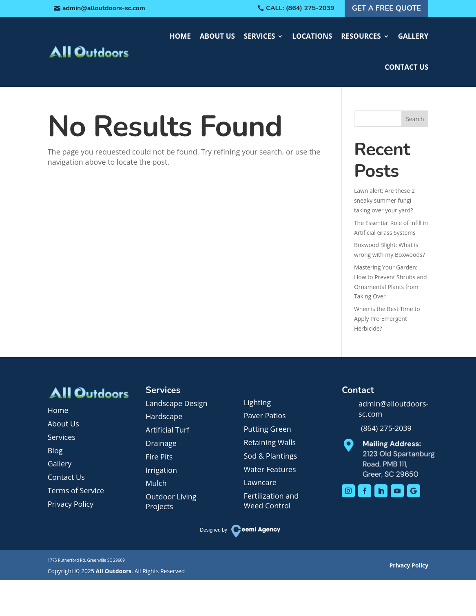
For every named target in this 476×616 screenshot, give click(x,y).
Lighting (257, 402)
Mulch (156, 483)
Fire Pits (159, 456)
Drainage (161, 443)
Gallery (413, 36)
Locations (312, 36)
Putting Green (267, 429)
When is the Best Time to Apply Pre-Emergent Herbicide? (387, 318)
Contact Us (406, 67)
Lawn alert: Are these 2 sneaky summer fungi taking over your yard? (384, 200)
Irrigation (161, 470)
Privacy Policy (70, 504)
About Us (217, 36)
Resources (361, 36)
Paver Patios (265, 415)
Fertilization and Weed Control (271, 500)
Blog (55, 450)
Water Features (270, 469)
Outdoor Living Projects (171, 501)
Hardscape (164, 416)
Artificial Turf (167, 430)
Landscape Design (177, 403)
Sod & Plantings (270, 456)
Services (259, 36)
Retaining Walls (270, 442)
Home (180, 36)
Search (415, 119)
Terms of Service (76, 490)
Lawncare (260, 482)
